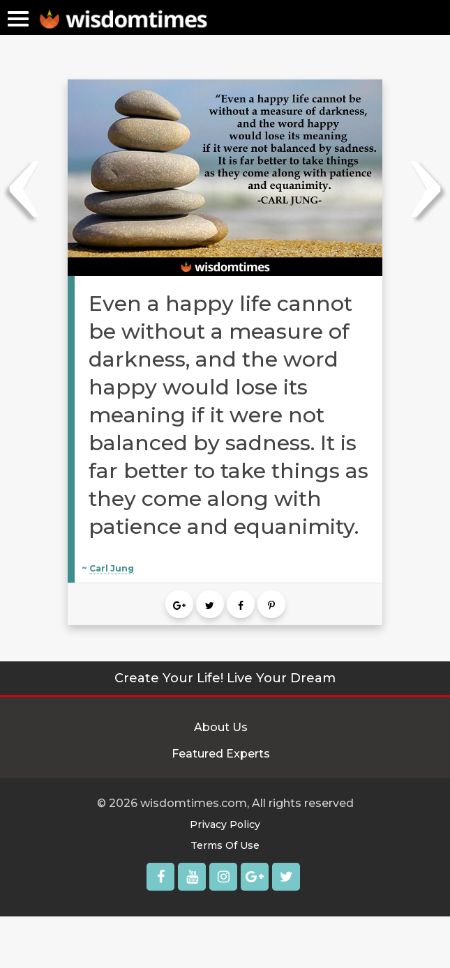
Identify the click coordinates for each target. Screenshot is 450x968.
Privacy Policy (225, 824)
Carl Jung (111, 568)
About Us (221, 727)
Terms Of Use (225, 845)
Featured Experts (221, 753)
